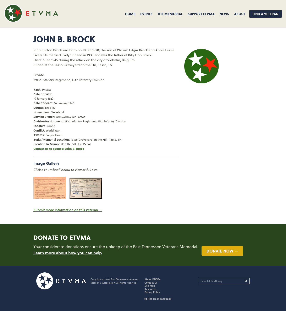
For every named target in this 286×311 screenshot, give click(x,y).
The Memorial (170, 13)
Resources (150, 289)
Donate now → (222, 251)
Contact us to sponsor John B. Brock (58, 148)
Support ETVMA (201, 13)
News (224, 13)
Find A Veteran (266, 13)
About (239, 13)
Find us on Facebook (157, 299)
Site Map (149, 286)
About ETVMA (152, 279)
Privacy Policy (152, 292)
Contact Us (151, 282)
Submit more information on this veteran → (67, 209)
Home (130, 13)
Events (146, 13)
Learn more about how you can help (67, 253)
